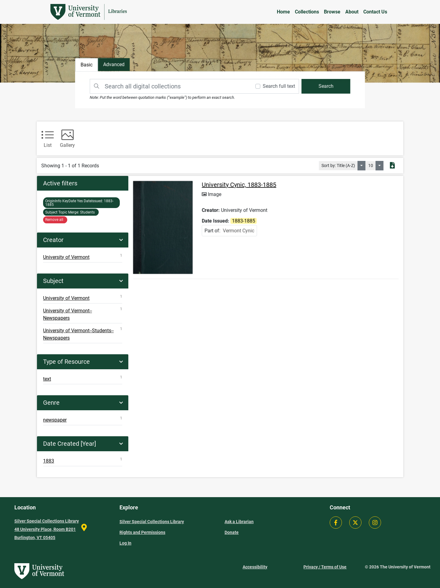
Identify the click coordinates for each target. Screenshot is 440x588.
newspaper (82, 419)
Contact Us (375, 12)
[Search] (170, 86)
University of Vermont (82, 256)
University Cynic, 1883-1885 (239, 187)
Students (71, 212)
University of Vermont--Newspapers (82, 314)
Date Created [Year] (69, 443)
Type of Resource (66, 361)
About (351, 12)
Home (283, 12)
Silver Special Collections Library (151, 521)
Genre (51, 402)
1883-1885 (79, 203)
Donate (232, 532)
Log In (125, 543)
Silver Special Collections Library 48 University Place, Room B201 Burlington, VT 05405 (46, 529)
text (82, 378)
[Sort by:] (361, 165)
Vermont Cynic (239, 232)
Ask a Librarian (239, 521)
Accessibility (255, 566)
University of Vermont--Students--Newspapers (82, 334)
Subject (53, 281)
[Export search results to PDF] (392, 166)
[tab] (115, 65)
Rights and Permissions (142, 532)
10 (370, 165)
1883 (82, 460)
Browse (332, 12)
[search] (324, 86)
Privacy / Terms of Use (324, 566)
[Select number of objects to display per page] (379, 165)
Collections (307, 12)
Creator (53, 240)
